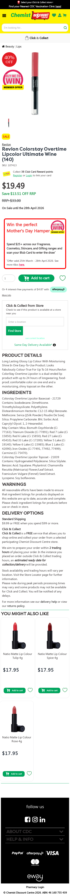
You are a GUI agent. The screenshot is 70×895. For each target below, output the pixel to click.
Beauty (10, 46)
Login (29, 175)
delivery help (48, 601)
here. (22, 264)
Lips (18, 46)
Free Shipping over (36, 38)
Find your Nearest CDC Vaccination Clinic (35, 6)
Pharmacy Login (35, 887)
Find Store (14, 331)
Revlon (6, 144)
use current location (35, 338)
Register (17, 175)
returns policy (15, 606)
